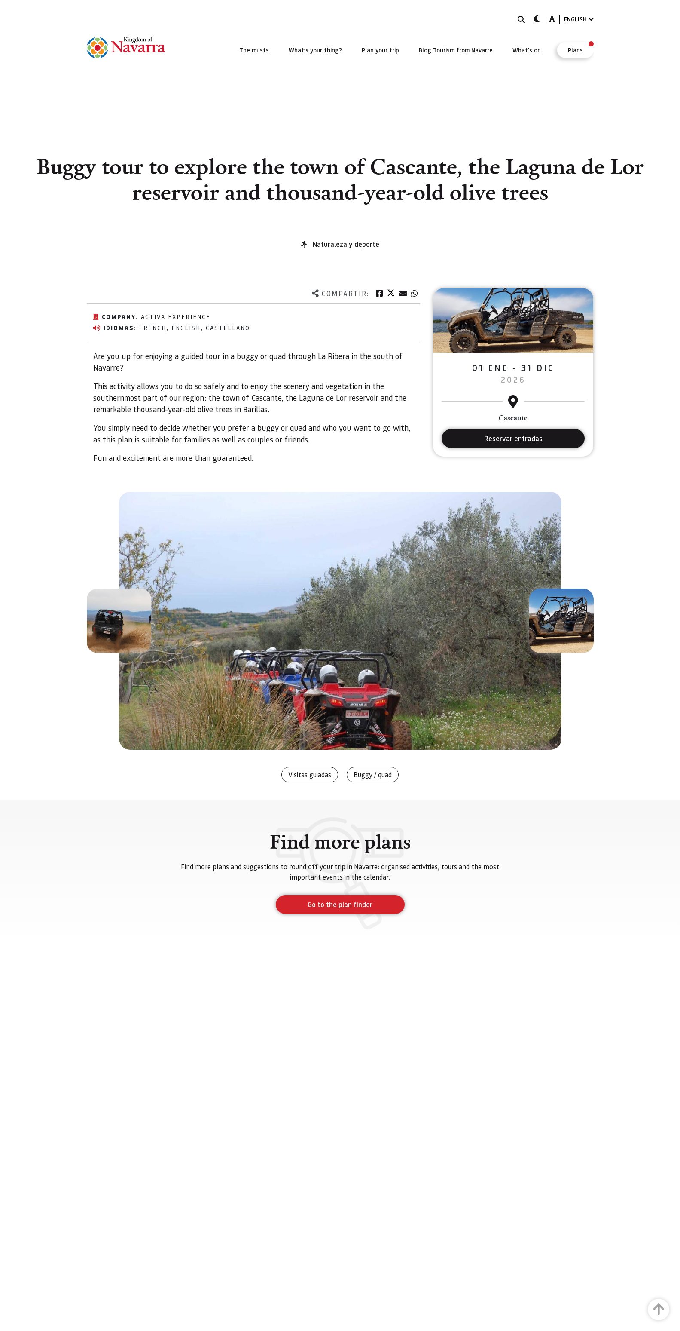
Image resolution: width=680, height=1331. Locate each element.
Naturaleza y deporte (346, 243)
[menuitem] (254, 49)
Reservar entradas (513, 438)
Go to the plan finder (340, 904)
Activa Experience (175, 316)
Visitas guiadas (309, 774)
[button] (119, 621)
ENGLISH (579, 19)
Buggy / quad (373, 774)
